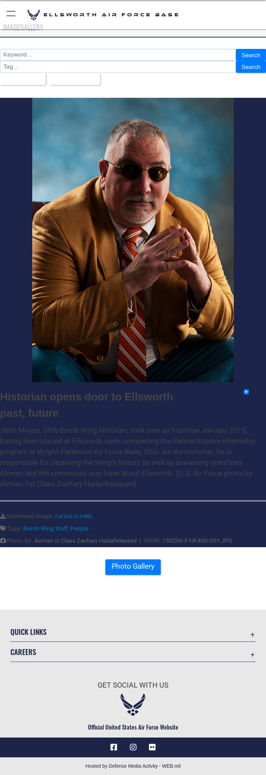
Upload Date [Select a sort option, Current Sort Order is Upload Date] (72, 79)
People (79, 528)
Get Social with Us (133, 685)
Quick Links (28, 631)
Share (254, 392)
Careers (23, 651)
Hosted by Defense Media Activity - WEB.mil (133, 766)
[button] (11, 14)
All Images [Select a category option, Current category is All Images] (20, 79)
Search (250, 55)
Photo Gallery (133, 566)
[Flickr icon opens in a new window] (152, 747)
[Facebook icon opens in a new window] (113, 747)
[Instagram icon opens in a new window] (133, 747)
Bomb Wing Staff (45, 528)
